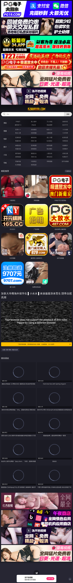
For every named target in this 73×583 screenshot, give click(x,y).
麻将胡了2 (18, 125)
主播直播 (49, 133)
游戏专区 (65, 121)
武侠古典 (65, 153)
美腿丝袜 (18, 149)
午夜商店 (33, 161)
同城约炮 (18, 161)
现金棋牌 (49, 125)
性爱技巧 (65, 157)
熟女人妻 (18, 133)
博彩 (5, 123)
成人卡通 (49, 137)
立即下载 (50, 579)
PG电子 (18, 121)
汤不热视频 (65, 161)
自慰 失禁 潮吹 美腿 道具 (10, 350)
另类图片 (65, 149)
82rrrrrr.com (36, 109)
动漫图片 (65, 145)
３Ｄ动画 (65, 129)
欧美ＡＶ (49, 129)
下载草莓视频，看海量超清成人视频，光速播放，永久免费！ (44, 344)
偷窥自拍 (18, 145)
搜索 (68, 114)
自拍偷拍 (33, 129)
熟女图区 (49, 149)
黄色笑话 (49, 157)
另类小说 (33, 157)
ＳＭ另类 (65, 133)
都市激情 (18, 153)
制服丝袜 (18, 141)
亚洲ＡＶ (18, 129)
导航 (5, 163)
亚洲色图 (33, 145)
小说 (5, 155)
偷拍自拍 (33, 137)
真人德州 (33, 121)
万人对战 (49, 121)
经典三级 (33, 141)
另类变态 (65, 141)
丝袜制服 (33, 133)
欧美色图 (49, 145)
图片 (5, 147)
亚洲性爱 (18, 137)
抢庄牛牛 (65, 125)
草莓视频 (49, 161)
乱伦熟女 (49, 141)
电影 (5, 139)
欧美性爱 (65, 137)
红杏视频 (18, 165)
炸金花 (34, 125)
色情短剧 (33, 165)
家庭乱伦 (33, 153)
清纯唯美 (33, 149)
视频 (5, 131)
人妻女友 (49, 153)
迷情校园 (18, 157)
